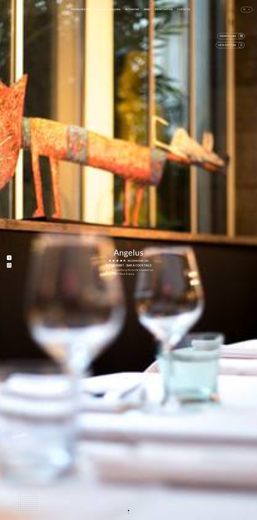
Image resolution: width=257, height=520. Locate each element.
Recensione (132, 9)
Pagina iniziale (80, 9)
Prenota (100, 9)
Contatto (183, 9)
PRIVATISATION (164, 9)
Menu (147, 9)
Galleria (115, 9)
